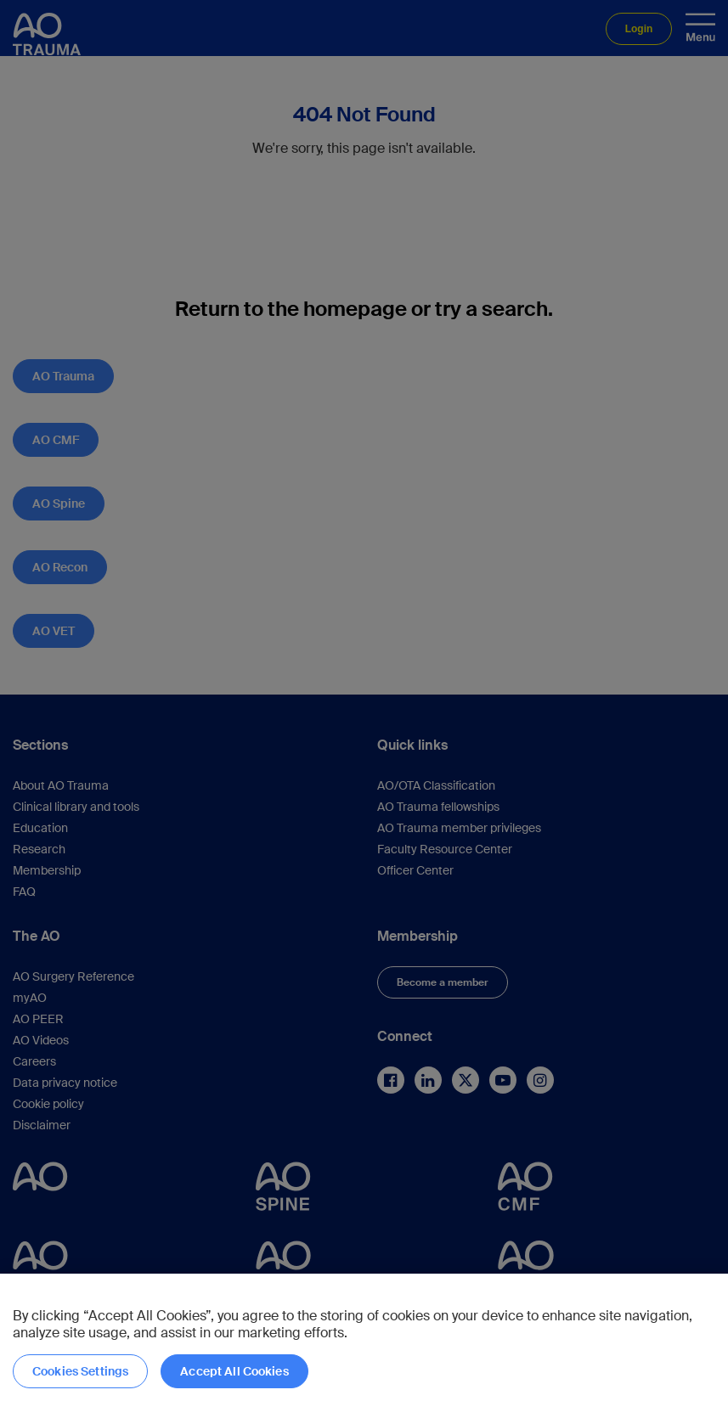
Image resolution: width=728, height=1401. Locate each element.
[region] (364, 1337)
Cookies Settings (80, 1371)
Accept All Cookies (234, 1371)
